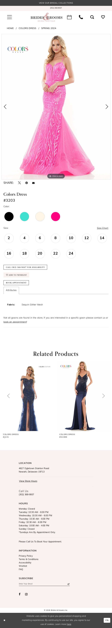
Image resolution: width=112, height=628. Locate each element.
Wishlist (23, 566)
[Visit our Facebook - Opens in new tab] (20, 594)
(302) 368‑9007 (26, 495)
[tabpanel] (56, 107)
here (69, 624)
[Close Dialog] (4, 620)
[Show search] (92, 17)
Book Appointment (16, 282)
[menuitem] (56, 8)
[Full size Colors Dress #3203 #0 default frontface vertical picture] (56, 107)
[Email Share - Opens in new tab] (33, 183)
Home (10, 28)
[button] (9, 17)
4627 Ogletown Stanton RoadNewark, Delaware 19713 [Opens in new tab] (34, 470)
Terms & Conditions (28, 559)
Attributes (11, 290)
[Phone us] (81, 17)
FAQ (21, 569)
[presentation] (27, 396)
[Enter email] (44, 584)
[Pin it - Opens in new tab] (26, 183)
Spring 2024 (48, 28)
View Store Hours (28, 481)
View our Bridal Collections (56, 3)
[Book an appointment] (69, 17)
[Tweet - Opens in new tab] (19, 183)
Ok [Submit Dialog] (107, 620)
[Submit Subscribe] (68, 584)
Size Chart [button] (102, 228)
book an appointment (15, 322)
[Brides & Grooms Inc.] (46, 17)
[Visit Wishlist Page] (103, 17)
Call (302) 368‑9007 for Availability (25, 267)
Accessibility (25, 563)
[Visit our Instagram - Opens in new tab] (26, 594)
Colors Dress (27, 28)
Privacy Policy (26, 556)
